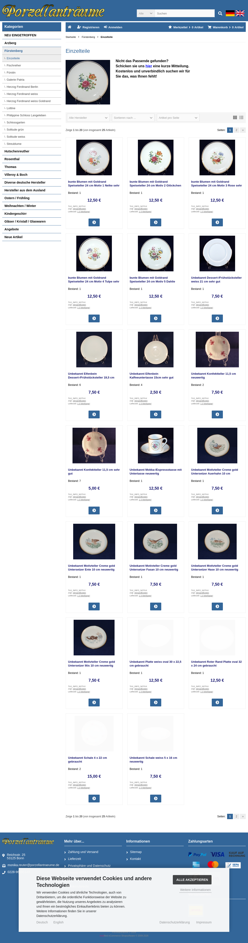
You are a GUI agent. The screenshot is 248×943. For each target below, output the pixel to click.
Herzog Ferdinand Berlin (22, 86)
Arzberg (10, 43)
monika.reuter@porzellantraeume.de (30, 865)
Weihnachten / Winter (20, 206)
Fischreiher (14, 65)
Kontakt (133, 859)
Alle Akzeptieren (192, 880)
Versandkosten (79, 209)
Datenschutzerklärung (174, 922)
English (58, 922)
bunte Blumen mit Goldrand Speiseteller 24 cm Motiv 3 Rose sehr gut (216, 185)
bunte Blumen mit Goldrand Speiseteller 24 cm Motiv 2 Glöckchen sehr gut (155, 185)
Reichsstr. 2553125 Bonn (13, 856)
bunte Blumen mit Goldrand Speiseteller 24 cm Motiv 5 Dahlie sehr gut (152, 281)
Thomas (10, 167)
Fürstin (11, 72)
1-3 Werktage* (83, 212)
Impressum (204, 922)
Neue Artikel (13, 237)
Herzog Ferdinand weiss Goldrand (28, 101)
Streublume (14, 143)
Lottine (11, 108)
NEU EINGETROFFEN (20, 35)
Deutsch (42, 922)
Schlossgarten (16, 122)
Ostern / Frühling (17, 198)
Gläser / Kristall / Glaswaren (25, 221)
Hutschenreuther (16, 151)
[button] (146, 13)
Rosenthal (12, 159)
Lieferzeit (72, 859)
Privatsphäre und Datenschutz (87, 866)
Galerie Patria (15, 79)
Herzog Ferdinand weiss (22, 94)
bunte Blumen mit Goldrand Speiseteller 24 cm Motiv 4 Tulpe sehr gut (93, 281)
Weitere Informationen (195, 890)
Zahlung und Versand (81, 852)
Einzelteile (13, 58)
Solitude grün (15, 129)
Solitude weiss (16, 136)
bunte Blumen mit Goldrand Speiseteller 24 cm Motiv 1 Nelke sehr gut (93, 185)
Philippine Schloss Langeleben (26, 115)
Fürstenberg (13, 51)
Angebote (11, 229)
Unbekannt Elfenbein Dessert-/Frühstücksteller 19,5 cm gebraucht (91, 377)
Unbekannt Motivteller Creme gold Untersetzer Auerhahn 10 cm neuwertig (214, 473)
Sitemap (134, 852)
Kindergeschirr (15, 213)
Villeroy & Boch (15, 174)
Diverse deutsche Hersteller (24, 182)
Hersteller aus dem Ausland (24, 190)
